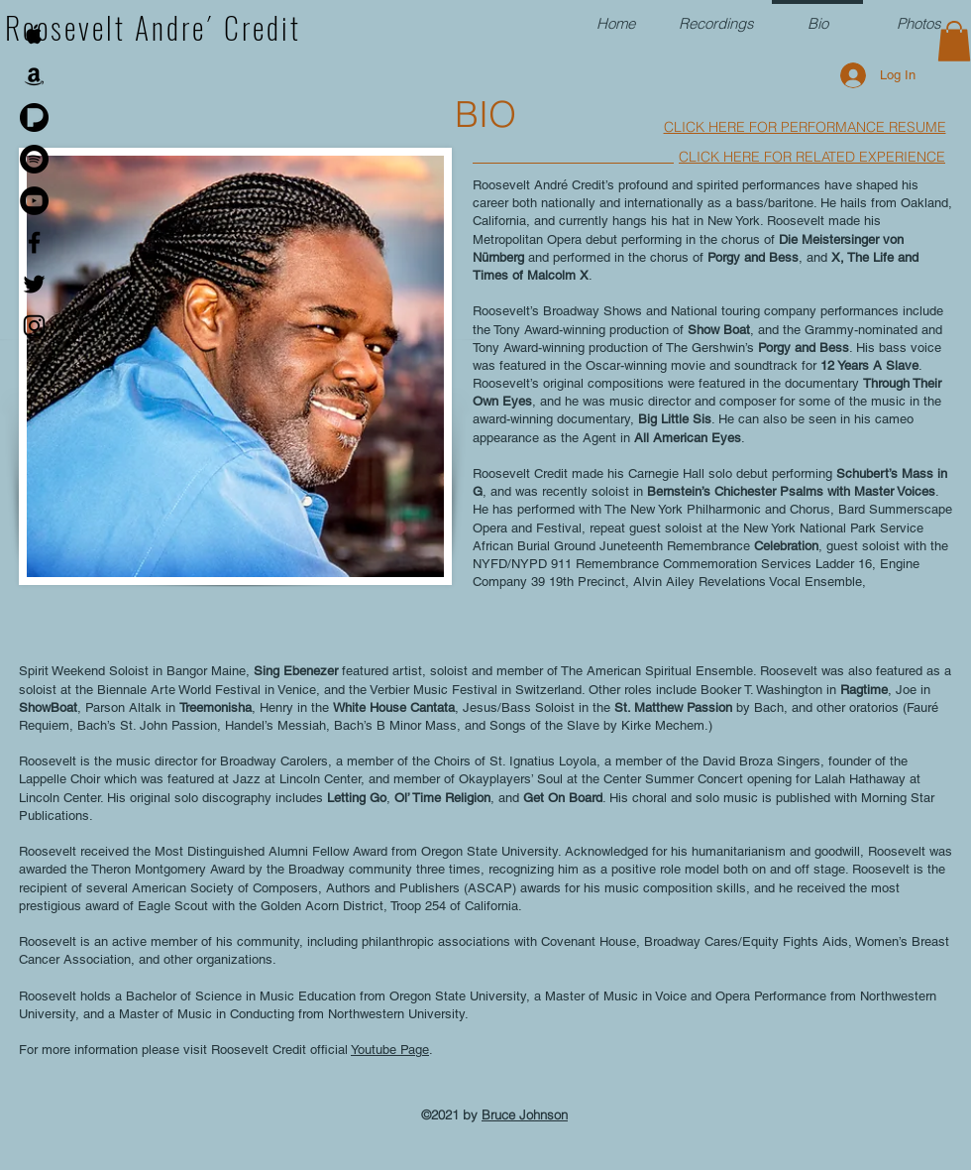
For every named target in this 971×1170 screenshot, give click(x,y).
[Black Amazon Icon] (34, 75)
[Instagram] (34, 325)
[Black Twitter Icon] (34, 284)
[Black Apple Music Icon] (34, 34)
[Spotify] (34, 159)
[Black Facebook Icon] (34, 242)
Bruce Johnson (525, 1114)
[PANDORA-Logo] (34, 117)
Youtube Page (390, 1049)
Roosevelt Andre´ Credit (153, 27)
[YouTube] (34, 200)
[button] (954, 41)
